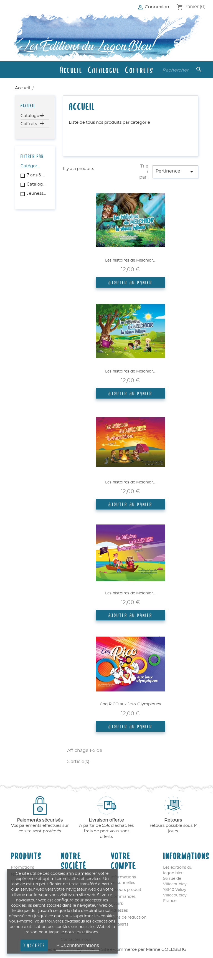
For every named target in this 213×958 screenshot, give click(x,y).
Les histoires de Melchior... (130, 260)
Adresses (119, 911)
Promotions (22, 868)
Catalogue (104, 69)
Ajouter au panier (130, 282)
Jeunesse (37, 193)
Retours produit (126, 890)
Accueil (71, 69)
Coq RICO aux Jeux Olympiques (130, 704)
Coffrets (139, 69)
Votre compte (123, 860)
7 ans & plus (37, 175)
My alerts (119, 924)
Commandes (123, 897)
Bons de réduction (128, 917)
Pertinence (175, 171)
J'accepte (34, 945)
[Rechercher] (182, 69)
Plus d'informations (77, 945)
